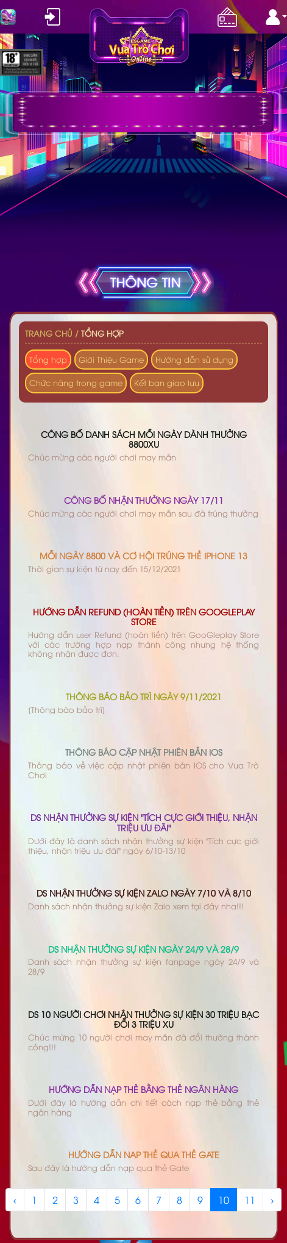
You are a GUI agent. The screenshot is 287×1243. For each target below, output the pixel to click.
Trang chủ (49, 333)
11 (249, 1199)
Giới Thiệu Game (111, 359)
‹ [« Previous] (14, 1199)
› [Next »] (272, 1199)
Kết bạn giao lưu (166, 382)
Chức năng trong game (75, 382)
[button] (276, 17)
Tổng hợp (102, 333)
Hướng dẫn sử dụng (194, 359)
